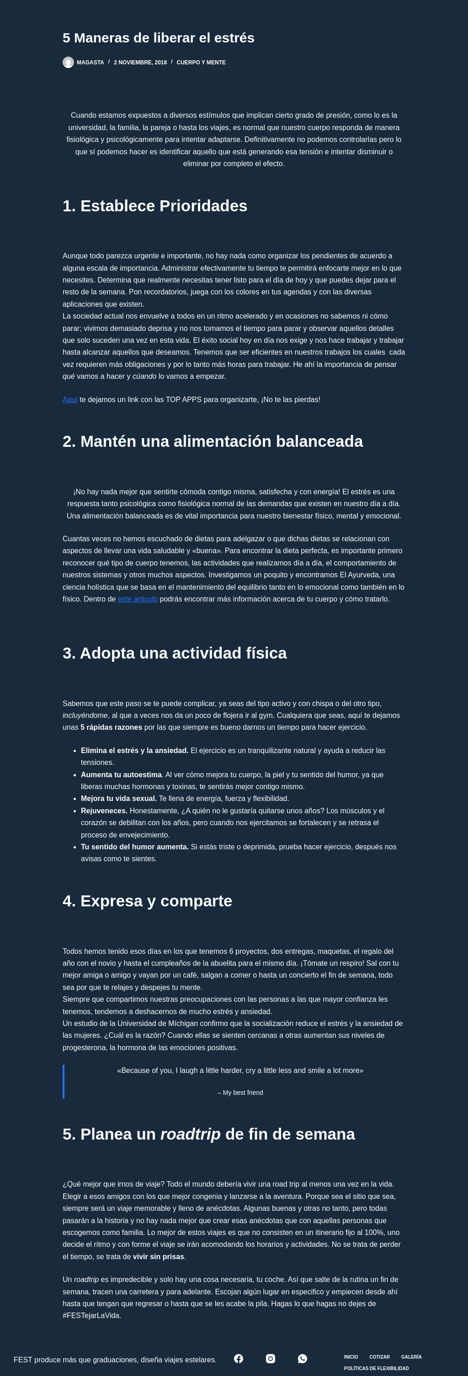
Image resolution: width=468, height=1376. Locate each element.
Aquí (70, 399)
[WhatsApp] (302, 1358)
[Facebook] (238, 1358)
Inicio (351, 1357)
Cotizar (380, 1357)
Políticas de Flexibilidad (376, 1368)
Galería (411, 1357)
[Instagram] (270, 1358)
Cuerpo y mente (201, 62)
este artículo (138, 599)
